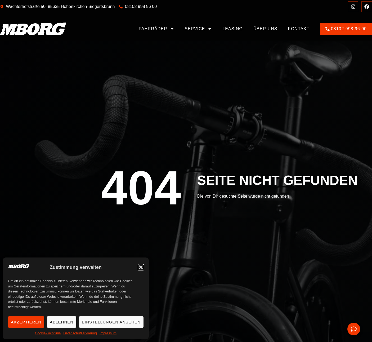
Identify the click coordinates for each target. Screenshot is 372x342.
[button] (141, 267)
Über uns (265, 28)
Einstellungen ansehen (111, 322)
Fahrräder (156, 29)
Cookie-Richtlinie (48, 333)
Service (198, 29)
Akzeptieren (26, 322)
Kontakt (299, 28)
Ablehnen (61, 322)
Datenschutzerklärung (80, 333)
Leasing (232, 28)
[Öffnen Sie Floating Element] (353, 329)
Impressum (108, 333)
